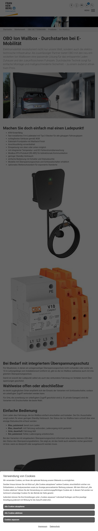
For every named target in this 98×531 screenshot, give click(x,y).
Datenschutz (55, 526)
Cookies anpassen (12, 520)
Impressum (42, 526)
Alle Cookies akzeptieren (14, 507)
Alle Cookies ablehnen (13, 513)
